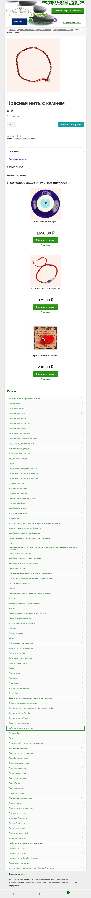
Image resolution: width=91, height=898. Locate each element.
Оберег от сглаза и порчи (63, 30)
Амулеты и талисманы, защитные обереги (34, 30)
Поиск (40, 894)
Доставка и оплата (18, 159)
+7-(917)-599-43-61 (72, 22)
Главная (12, 30)
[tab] (45, 151)
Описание (13, 151)
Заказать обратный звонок (67, 11)
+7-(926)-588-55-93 (43, 22)
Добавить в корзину (71, 124)
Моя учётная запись (13, 894)
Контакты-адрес (17, 874)
